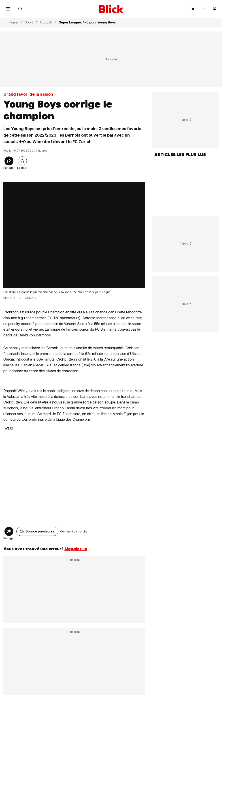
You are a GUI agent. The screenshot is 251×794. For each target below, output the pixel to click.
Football (46, 22)
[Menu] (7, 8)
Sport (29, 22)
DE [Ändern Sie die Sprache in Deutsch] (193, 9)
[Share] (8, 160)
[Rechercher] (20, 8)
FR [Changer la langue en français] (203, 9)
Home (13, 22)
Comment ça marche (73, 531)
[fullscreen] (74, 235)
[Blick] (111, 8)
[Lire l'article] (22, 160)
